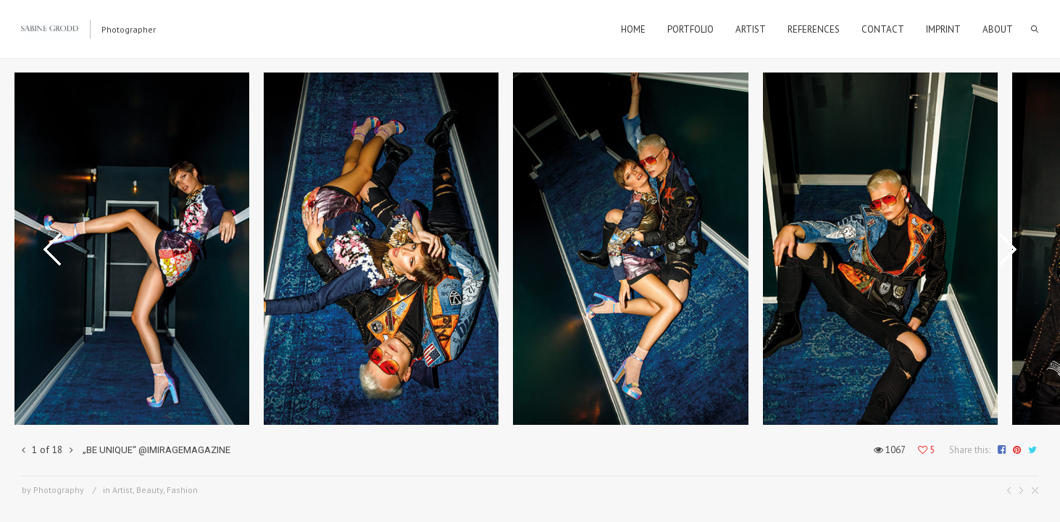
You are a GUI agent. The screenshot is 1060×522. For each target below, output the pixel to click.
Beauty (149, 489)
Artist (122, 489)
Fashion (182, 489)
